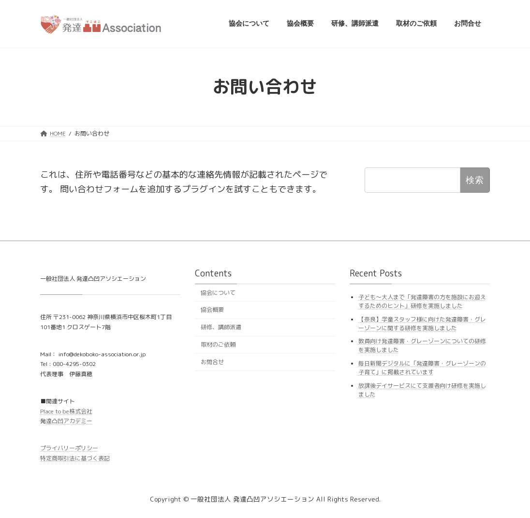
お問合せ (212, 362)
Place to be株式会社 (66, 411)
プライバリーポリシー (69, 448)
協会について (218, 293)
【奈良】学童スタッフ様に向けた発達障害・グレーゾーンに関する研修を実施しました (422, 323)
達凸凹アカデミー (69, 421)
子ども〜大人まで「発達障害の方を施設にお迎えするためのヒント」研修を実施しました (422, 301)
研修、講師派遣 (221, 327)
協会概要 (212, 309)
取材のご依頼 (218, 344)
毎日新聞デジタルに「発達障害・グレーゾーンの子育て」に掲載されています (422, 367)
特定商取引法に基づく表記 (75, 458)
